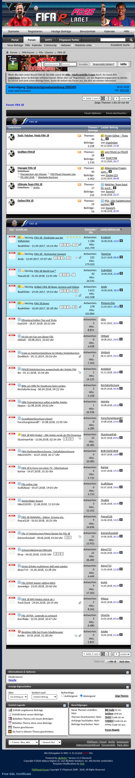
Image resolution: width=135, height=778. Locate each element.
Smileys (109, 713)
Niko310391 (25, 455)
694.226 (124, 90)
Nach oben (124, 661)
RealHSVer (24, 246)
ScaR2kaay (24, 487)
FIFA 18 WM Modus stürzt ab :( (38, 599)
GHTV (48, 40)
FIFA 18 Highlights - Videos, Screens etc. (42, 517)
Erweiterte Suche (120, 45)
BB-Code (109, 709)
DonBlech (23, 356)
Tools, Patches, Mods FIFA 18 (33, 135)
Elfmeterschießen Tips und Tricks (39, 320)
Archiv (36, 187)
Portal (14, 40)
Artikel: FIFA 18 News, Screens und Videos (56, 286)
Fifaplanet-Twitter (69, 40)
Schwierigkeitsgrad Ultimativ (36, 550)
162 (75, 290)
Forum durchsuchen (116, 113)
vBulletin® (63, 758)
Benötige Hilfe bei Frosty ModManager (42, 632)
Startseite (13, 31)
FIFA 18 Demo (41, 303)
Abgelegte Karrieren (48, 177)
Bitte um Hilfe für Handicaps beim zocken (43, 385)
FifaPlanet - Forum (97, 741)
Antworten (90, 229)
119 (75, 244)
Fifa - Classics (46, 52)
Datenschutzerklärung (88, 744)
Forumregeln (109, 744)
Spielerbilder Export (32, 500)
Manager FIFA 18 (27, 167)
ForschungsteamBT (28, 422)
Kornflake (23, 619)
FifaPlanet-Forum (40, 769)
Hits (91, 232)
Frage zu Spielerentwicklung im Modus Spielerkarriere (50, 352)
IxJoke (21, 635)
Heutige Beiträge (61, 31)
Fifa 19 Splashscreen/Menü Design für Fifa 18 (45, 533)
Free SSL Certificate (16, 774)
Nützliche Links (83, 45)
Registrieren (35, 31)
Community (50, 45)
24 (69, 257)
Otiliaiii (22, 340)
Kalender (109, 31)
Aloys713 (23, 570)
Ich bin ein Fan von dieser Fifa (37, 336)
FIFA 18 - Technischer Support (50, 253)
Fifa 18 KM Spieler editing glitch (38, 582)
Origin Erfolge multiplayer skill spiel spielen (44, 566)
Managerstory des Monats (33, 174)
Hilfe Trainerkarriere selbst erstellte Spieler (44, 402)
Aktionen (66, 45)
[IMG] (108, 717)
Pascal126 (23, 276)
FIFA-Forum (28, 52)
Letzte (125, 98)
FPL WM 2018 (27, 177)
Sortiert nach (39, 692)
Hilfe (123, 64)
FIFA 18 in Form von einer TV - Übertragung (44, 467)
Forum (31, 40)
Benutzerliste (87, 31)
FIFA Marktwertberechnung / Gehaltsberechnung (47, 451)
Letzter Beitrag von (112, 229)
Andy (11, 90)
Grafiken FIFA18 (26, 151)
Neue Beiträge (15, 45)
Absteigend (87, 696)
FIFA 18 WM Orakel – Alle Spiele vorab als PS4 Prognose (51, 435)
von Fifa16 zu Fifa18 (116, 152)
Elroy (20, 554)
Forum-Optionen (92, 113)
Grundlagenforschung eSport (37, 418)
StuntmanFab (25, 439)
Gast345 (22, 323)
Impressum (123, 741)
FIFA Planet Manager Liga (63, 174)
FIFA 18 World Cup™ (45, 270)
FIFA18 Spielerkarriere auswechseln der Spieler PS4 (48, 369)
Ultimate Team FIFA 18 (30, 184)
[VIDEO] (109, 720)
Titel (11, 229)
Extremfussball (26, 538)
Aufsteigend (69, 696)
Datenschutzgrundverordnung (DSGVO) (51, 87)
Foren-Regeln (112, 729)
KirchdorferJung (27, 389)
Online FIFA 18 (25, 200)
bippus (21, 405)
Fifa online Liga (29, 484)
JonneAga (23, 586)
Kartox (21, 471)
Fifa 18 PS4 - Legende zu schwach (39, 615)
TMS (82, 763)
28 (74, 307)
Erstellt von (21, 229)
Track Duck (24, 602)
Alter (11, 692)
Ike (19, 373)
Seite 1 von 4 (93, 98)
